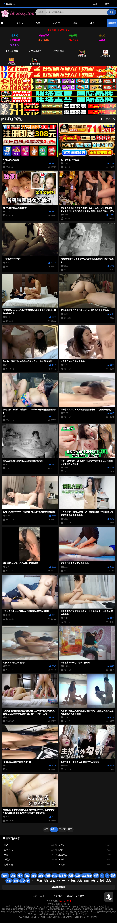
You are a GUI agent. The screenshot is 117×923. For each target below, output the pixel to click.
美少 (113, 875)
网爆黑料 (30, 859)
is (68, 880)
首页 (46, 829)
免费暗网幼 (58, 51)
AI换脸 (85, 864)
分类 (38, 23)
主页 (35, 896)
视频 (39, 880)
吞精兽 (102, 40)
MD (33, 880)
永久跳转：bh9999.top (58, 30)
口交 (22, 880)
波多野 (62, 875)
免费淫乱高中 (35, 51)
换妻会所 (14, 45)
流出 (108, 880)
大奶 (79, 880)
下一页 (62, 829)
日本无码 (85, 845)
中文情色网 (43, 40)
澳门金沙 (11, 61)
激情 (96, 875)
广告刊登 (57, 896)
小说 (92, 23)
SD (63, 880)
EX (107, 875)
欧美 (85, 850)
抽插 (15, 880)
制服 (73, 880)
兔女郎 (5, 875)
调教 (13, 875)
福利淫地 (73, 35)
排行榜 (56, 23)
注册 (95, 3)
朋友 (52, 880)
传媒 (46, 880)
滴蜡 (33, 875)
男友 (8, 880)
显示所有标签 (58, 887)
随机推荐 (112, 23)
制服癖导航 (43, 35)
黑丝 (70, 875)
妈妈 (54, 875)
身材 (93, 880)
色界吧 (14, 35)
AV (58, 880)
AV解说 (85, 859)
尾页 (70, 829)
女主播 (100, 880)
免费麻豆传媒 (11, 51)
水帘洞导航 (14, 40)
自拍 (86, 880)
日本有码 (30, 850)
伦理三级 (30, 864)
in (28, 880)
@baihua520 (65, 901)
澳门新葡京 (105, 54)
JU (102, 875)
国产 (30, 845)
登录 (107, 3)
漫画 (75, 23)
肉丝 (47, 875)
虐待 (40, 875)
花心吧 (102, 35)
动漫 (30, 854)
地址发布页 (11, 3)
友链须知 (68, 896)
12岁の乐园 (73, 40)
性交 (77, 875)
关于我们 (79, 896)
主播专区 (85, 854)
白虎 (27, 875)
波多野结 (87, 875)
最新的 (19, 23)
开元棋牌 (82, 54)
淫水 (20, 875)
